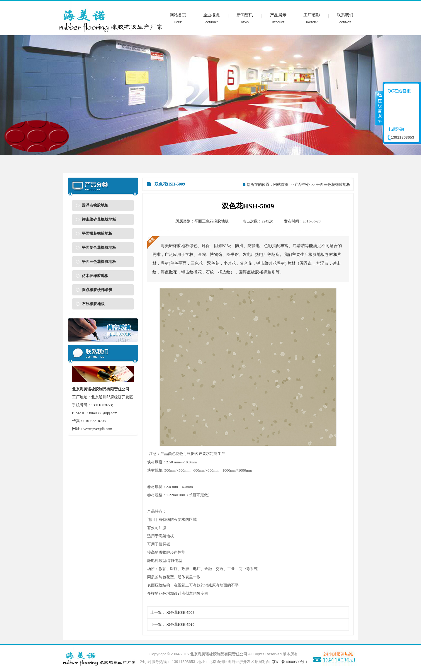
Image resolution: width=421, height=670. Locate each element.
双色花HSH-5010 (180, 624)
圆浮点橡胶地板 (95, 205)
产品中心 (302, 184)
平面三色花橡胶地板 (99, 261)
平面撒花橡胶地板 (97, 233)
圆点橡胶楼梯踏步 (97, 290)
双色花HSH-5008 (180, 612)
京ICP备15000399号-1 (290, 661)
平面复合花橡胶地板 (99, 247)
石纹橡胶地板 (93, 304)
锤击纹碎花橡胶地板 (99, 219)
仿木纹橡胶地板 (95, 275)
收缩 (379, 108)
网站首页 (280, 184)
